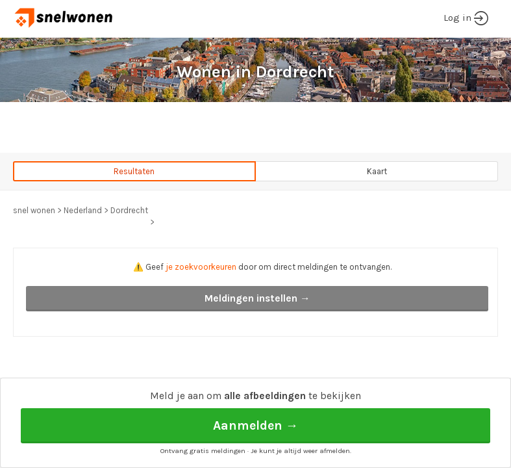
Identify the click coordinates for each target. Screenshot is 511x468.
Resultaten (134, 171)
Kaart (377, 171)
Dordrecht (129, 210)
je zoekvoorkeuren (201, 267)
